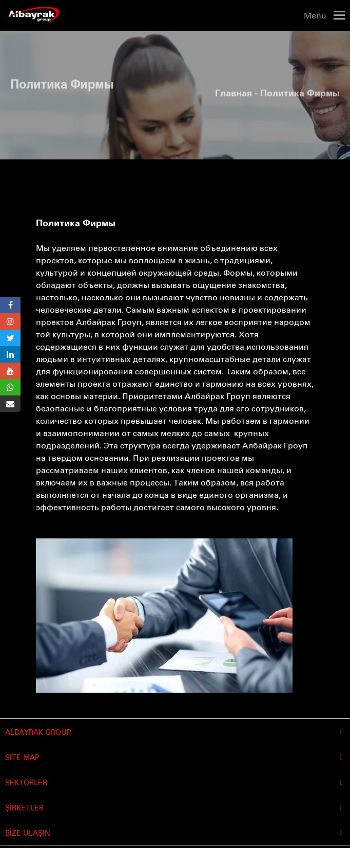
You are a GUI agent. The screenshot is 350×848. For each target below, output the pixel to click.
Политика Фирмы (75, 224)
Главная (233, 90)
